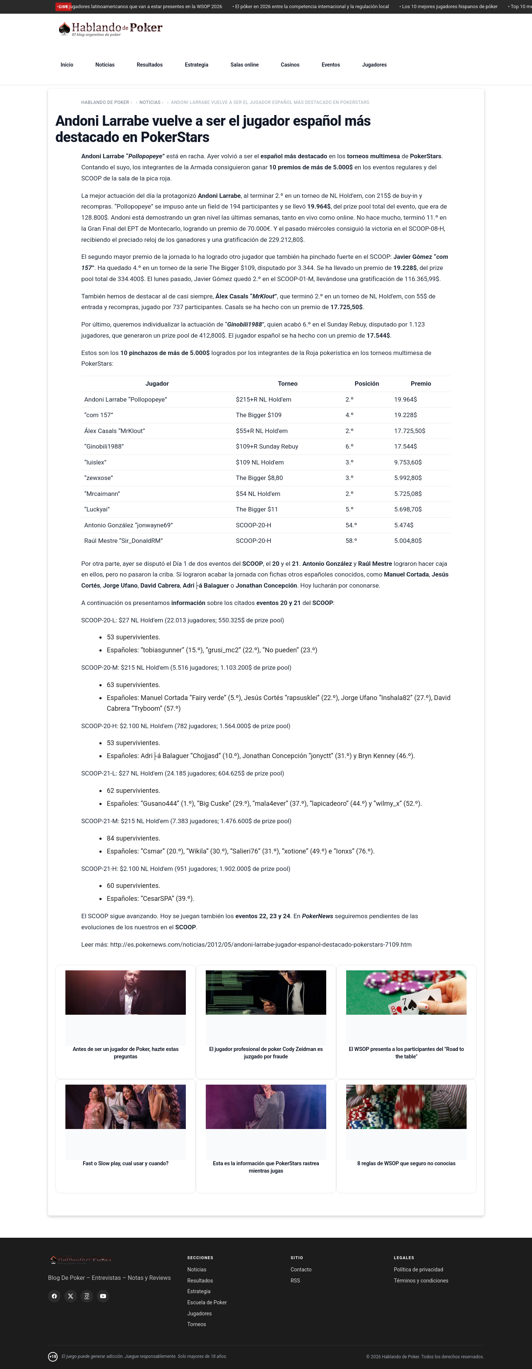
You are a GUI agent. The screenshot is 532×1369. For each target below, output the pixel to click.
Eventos (331, 65)
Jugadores (374, 65)
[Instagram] (87, 1296)
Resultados (150, 65)
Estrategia (196, 65)
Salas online (245, 65)
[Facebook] (54, 1296)
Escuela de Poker (207, 1302)
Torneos (196, 1324)
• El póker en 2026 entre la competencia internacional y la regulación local (315, 6)
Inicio (67, 65)
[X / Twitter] (70, 1296)
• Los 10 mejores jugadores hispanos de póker (453, 6)
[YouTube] (103, 1296)
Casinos (290, 65)
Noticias (105, 65)
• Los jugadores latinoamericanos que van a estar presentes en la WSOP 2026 (144, 6)
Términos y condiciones (421, 1281)
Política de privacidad (418, 1269)
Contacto (301, 1269)
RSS (295, 1281)
